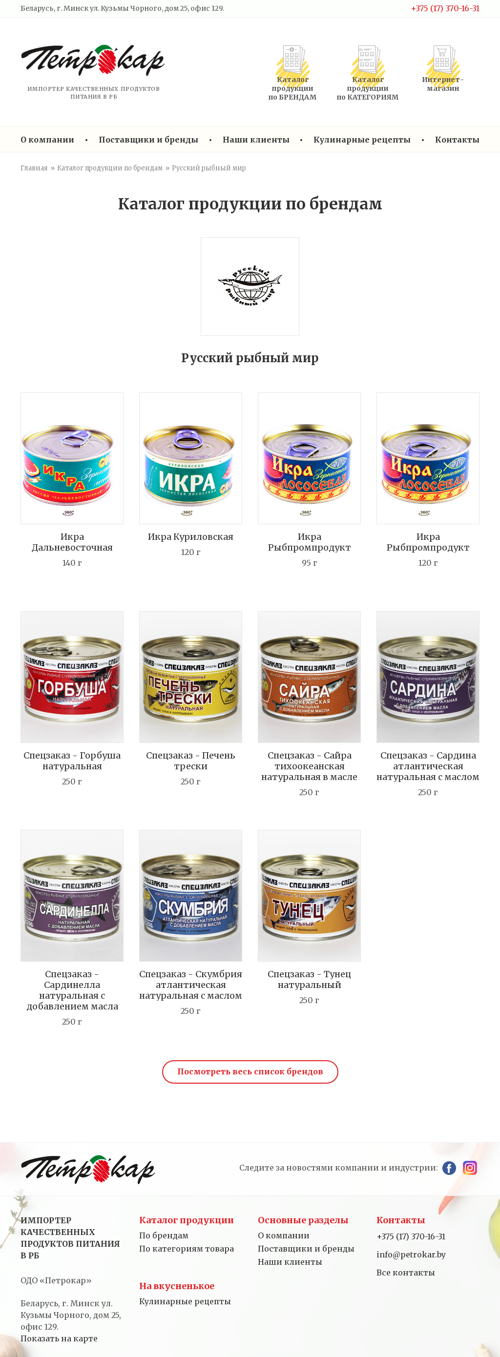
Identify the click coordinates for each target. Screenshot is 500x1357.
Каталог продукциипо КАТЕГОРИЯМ (367, 88)
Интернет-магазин (443, 84)
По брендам (163, 1235)
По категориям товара (186, 1249)
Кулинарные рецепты (362, 139)
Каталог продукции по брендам (110, 168)
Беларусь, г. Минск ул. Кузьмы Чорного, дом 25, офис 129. (122, 8)
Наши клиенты (256, 139)
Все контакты (405, 1272)
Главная (34, 168)
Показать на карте (59, 1338)
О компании (47, 139)
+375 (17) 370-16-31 (445, 8)
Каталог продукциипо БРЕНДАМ (292, 88)
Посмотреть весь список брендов (250, 1071)
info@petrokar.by (411, 1254)
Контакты (457, 139)
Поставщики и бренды (148, 139)
